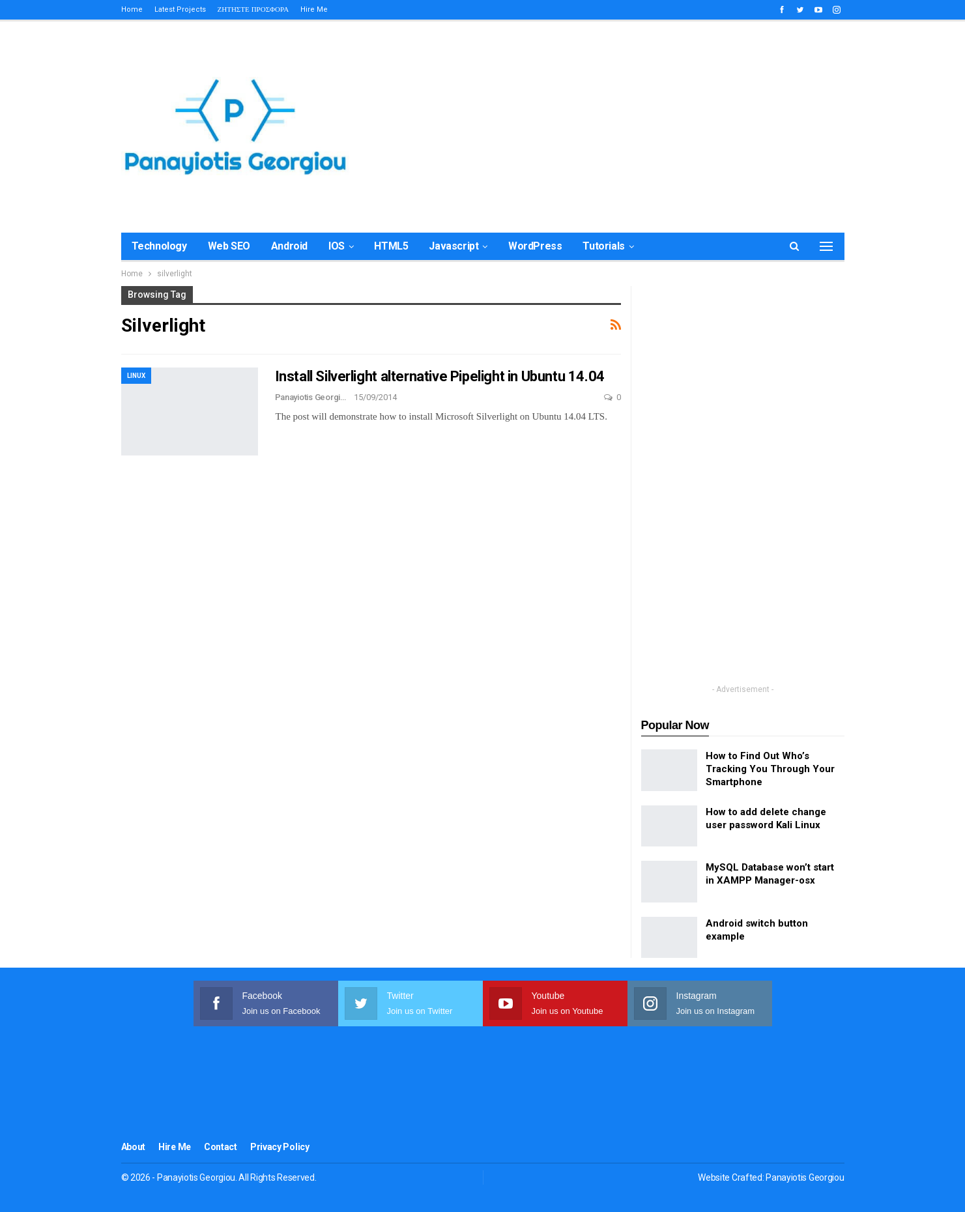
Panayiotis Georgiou (805, 1177)
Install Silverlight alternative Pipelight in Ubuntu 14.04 (440, 376)
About (133, 1147)
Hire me (314, 9)
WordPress (535, 246)
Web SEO (229, 246)
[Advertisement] (607, 124)
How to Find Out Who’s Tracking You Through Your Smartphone (770, 769)
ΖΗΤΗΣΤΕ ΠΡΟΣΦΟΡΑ (253, 9)
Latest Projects (180, 9)
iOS (336, 246)
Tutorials (603, 246)
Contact (220, 1147)
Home (132, 9)
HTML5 (391, 246)
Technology (159, 246)
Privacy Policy (280, 1147)
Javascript (453, 246)
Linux (136, 375)
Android (289, 246)
